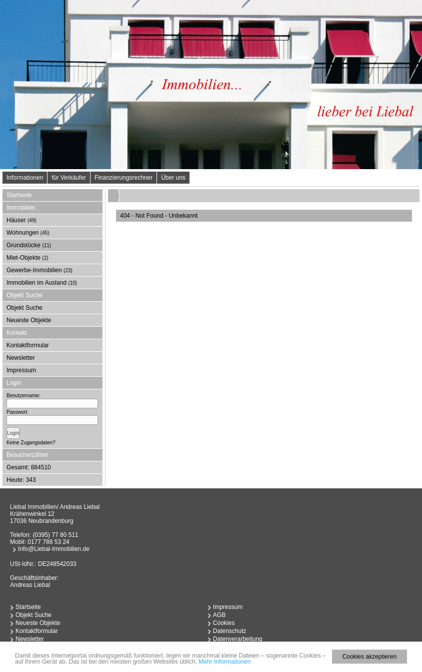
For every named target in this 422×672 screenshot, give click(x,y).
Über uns (173, 177)
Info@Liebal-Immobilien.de (54, 548)
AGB (219, 614)
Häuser (21, 220)
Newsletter (20, 357)
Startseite (19, 195)
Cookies (223, 622)
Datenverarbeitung (237, 638)
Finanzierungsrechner (123, 177)
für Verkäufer (69, 177)
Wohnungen (28, 232)
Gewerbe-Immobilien (39, 270)
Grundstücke (28, 245)
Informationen (24, 177)
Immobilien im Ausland (41, 282)
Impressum (21, 370)
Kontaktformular (27, 345)
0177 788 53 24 (48, 541)
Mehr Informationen (224, 663)
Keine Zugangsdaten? (31, 442)
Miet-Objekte (27, 257)
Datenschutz (229, 630)
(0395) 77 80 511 (55, 534)
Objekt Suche (24, 307)
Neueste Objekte (28, 320)
